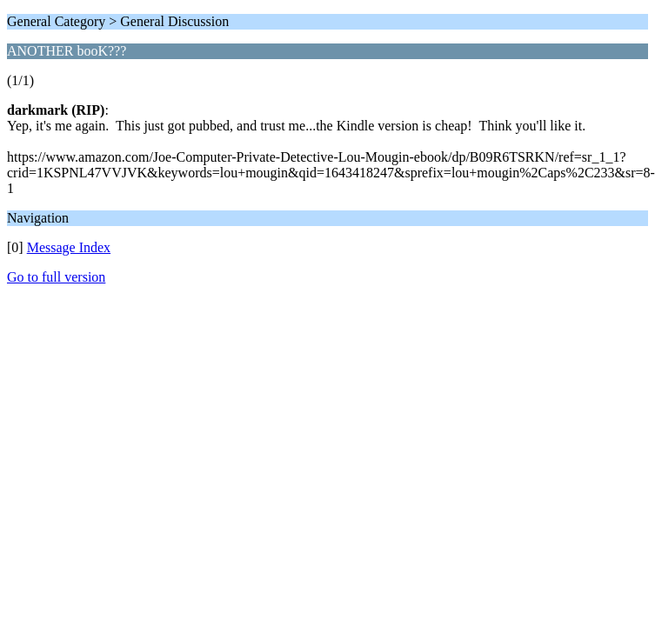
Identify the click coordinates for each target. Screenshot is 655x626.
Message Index (68, 247)
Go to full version (56, 277)
